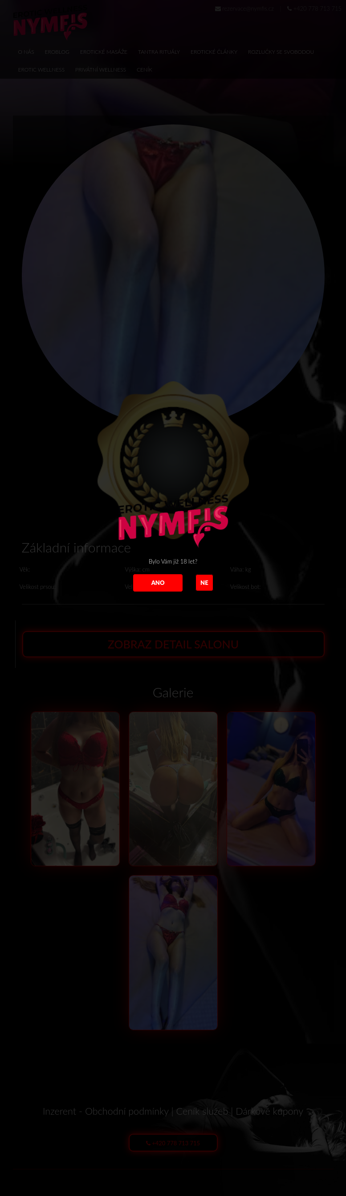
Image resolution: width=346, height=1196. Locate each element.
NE (204, 582)
